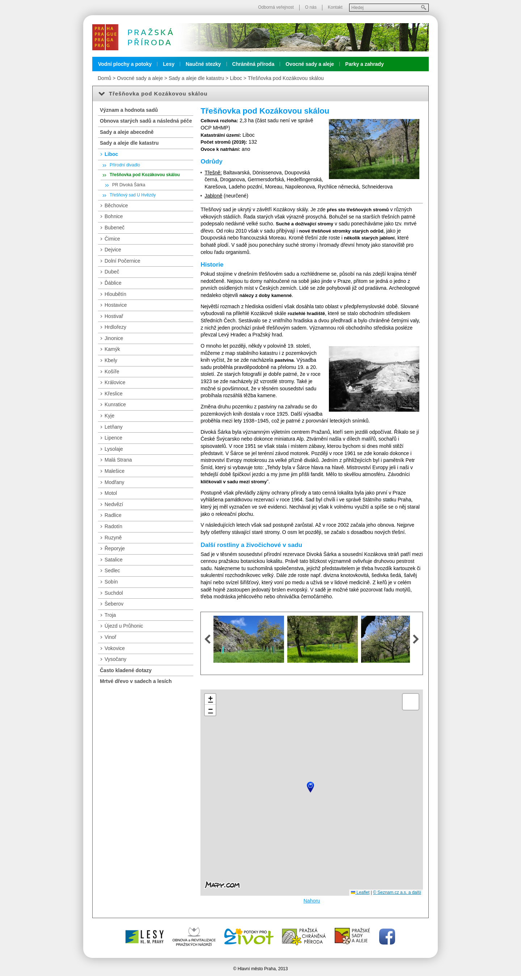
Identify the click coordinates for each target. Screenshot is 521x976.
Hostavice (116, 305)
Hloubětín (115, 294)
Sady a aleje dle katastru (196, 78)
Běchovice (116, 205)
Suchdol (114, 593)
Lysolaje (114, 449)
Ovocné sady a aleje (309, 64)
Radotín (113, 526)
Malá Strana (118, 460)
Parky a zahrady (364, 64)
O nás (311, 7)
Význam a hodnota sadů (129, 110)
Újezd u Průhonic (124, 626)
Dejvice (113, 250)
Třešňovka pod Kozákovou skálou (286, 78)
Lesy (168, 64)
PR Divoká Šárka (128, 184)
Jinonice (114, 338)
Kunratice (115, 404)
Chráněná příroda (253, 64)
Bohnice (114, 216)
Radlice (113, 515)
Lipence (113, 438)
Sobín (111, 582)
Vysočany (115, 659)
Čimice (112, 239)
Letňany (114, 427)
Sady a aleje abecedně (127, 132)
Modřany (114, 482)
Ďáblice (113, 283)
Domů (104, 78)
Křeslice (114, 393)
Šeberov (114, 604)
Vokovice (115, 648)
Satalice (114, 560)
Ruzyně (113, 537)
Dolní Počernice (122, 261)
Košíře (112, 371)
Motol (111, 493)
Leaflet (360, 892)
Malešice (114, 471)
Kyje (109, 416)
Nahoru (312, 901)
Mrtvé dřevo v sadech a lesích (135, 681)
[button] (310, 787)
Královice (115, 382)
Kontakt (335, 7)
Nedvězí (114, 504)
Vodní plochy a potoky (125, 64)
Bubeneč (114, 227)
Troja (110, 615)
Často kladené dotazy (126, 670)
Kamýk (112, 349)
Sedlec (112, 570)
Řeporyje (115, 548)
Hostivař (114, 316)
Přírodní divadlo (125, 164)
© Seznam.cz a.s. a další (397, 892)
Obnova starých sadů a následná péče (146, 121)
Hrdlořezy (115, 327)
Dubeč (112, 272)
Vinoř (110, 637)
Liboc (236, 78)
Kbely (111, 360)
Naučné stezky (203, 64)
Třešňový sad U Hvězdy (133, 195)
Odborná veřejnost (276, 7)
